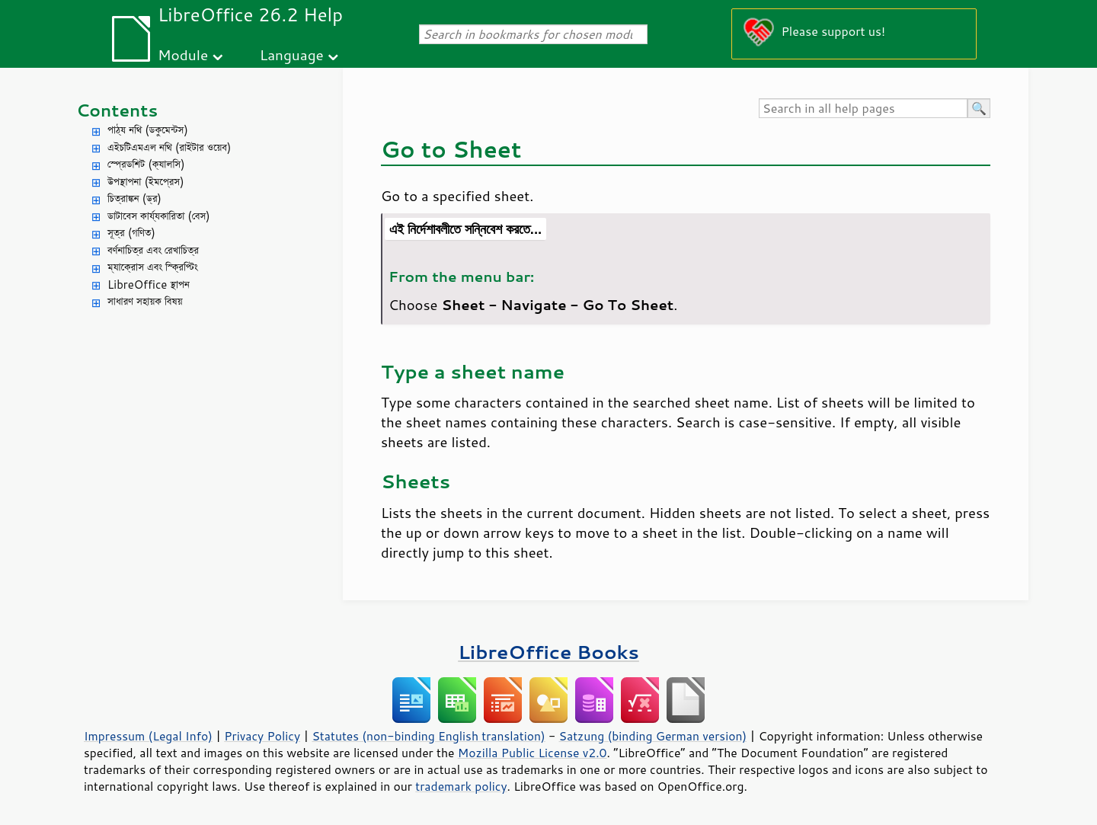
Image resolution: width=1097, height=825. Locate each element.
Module (183, 54)
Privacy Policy (262, 735)
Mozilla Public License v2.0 (532, 752)
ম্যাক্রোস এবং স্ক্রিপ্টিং (152, 267)
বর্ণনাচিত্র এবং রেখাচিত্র (153, 250)
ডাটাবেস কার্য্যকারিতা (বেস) (158, 216)
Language (292, 54)
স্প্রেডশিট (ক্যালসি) (146, 164)
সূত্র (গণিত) (131, 233)
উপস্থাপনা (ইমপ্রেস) (145, 182)
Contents (117, 110)
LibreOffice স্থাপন (148, 285)
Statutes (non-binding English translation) (428, 735)
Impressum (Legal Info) (148, 735)
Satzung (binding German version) (653, 735)
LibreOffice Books (548, 651)
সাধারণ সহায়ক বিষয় (145, 301)
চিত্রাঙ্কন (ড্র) (134, 198)
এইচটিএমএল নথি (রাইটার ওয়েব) (169, 147)
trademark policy (461, 786)
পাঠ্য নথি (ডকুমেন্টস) (147, 130)
